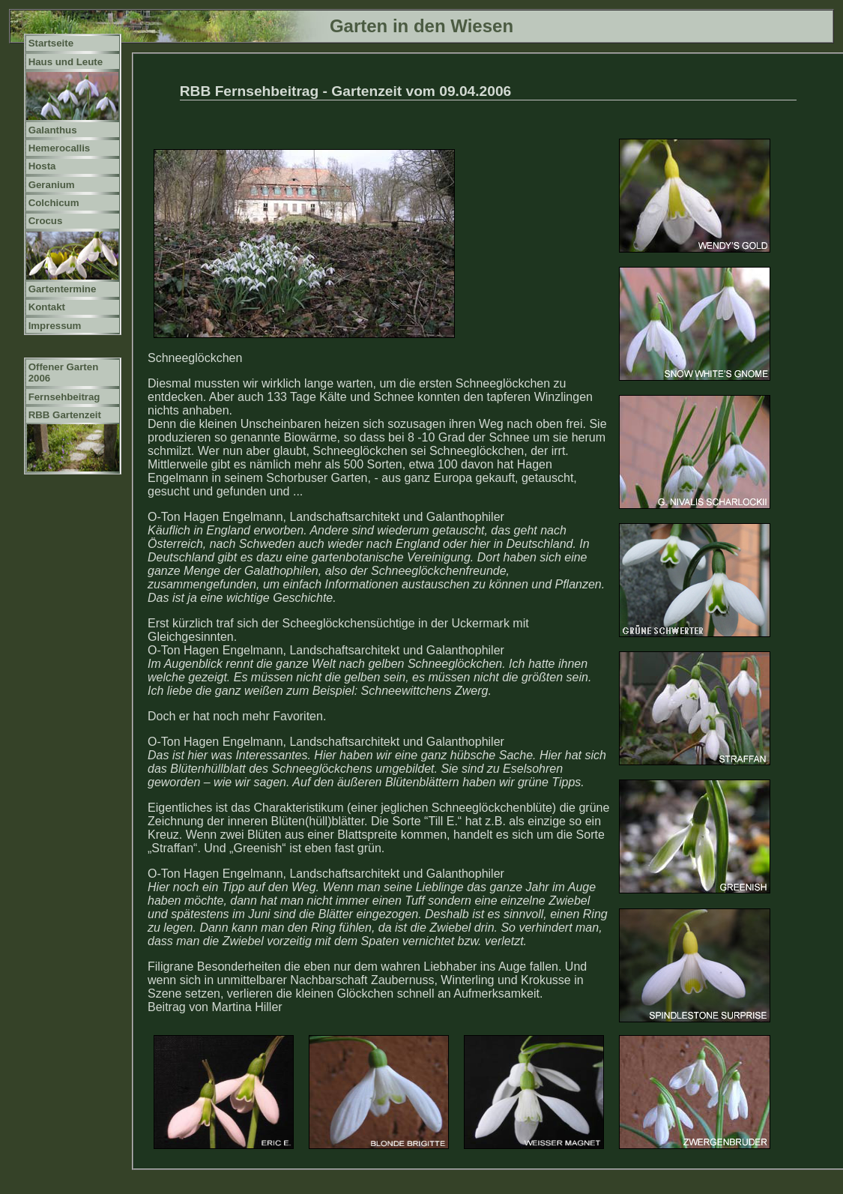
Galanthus (52, 130)
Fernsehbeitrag (64, 396)
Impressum (55, 325)
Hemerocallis (59, 148)
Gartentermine (62, 289)
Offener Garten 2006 (63, 372)
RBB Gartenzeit (64, 414)
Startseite (50, 43)
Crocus (45, 220)
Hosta (42, 166)
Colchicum (53, 202)
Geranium (51, 184)
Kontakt (46, 307)
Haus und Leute (65, 61)
